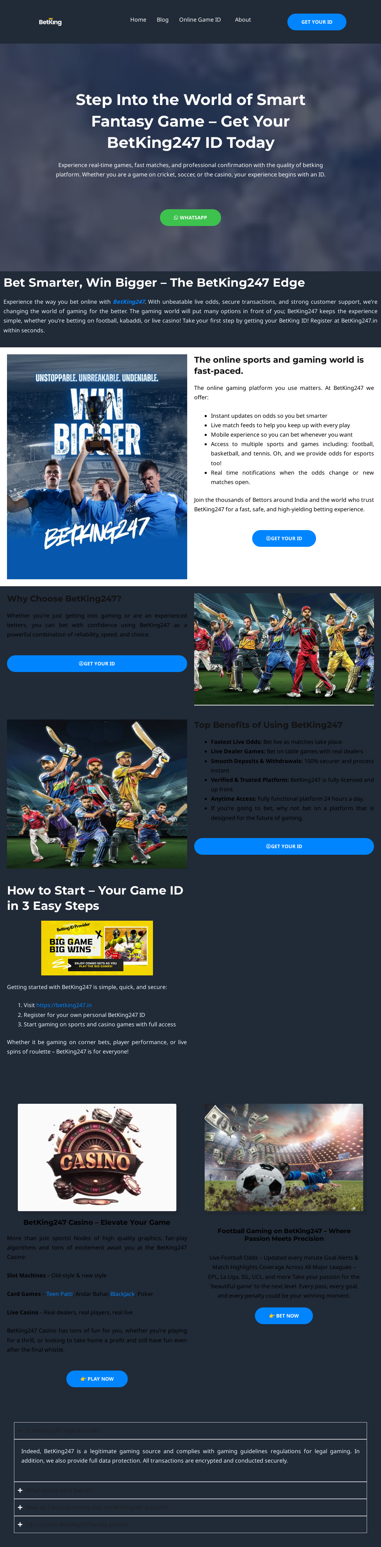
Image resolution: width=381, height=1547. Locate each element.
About (243, 19)
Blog (163, 19)
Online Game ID (200, 19)
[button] (202, 20)
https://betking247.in (64, 1005)
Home (138, 19)
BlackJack (122, 1294)
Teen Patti (59, 1294)
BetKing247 (129, 301)
